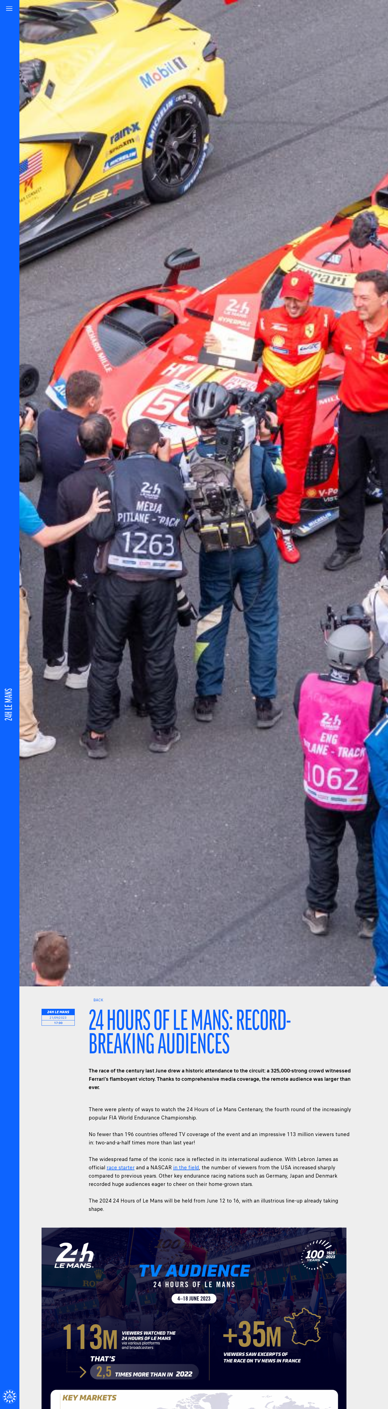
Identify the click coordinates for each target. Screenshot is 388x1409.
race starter (121, 1167)
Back (96, 1000)
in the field (186, 1167)
